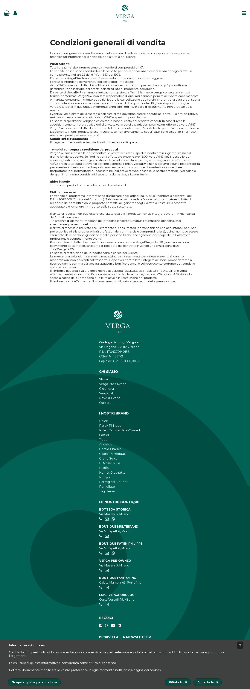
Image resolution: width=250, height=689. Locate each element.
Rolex (103, 421)
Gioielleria (106, 388)
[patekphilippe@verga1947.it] (107, 553)
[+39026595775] (100, 553)
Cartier (104, 435)
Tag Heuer (107, 491)
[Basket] (7, 13)
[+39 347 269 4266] (113, 553)
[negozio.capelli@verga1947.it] (107, 536)
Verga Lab (106, 393)
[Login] (15, 13)
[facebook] (100, 626)
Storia (103, 379)
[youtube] (113, 626)
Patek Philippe (110, 425)
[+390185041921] (100, 587)
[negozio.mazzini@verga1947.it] (107, 519)
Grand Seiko (108, 458)
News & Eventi (110, 398)
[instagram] (106, 626)
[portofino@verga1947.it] (107, 587)
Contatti (105, 403)
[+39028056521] (100, 519)
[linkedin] (119, 626)
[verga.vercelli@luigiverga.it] (107, 604)
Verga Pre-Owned (112, 384)
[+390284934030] (100, 536)
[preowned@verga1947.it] (107, 570)
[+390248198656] (100, 604)
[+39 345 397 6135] (113, 519)
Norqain (105, 477)
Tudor (104, 440)
